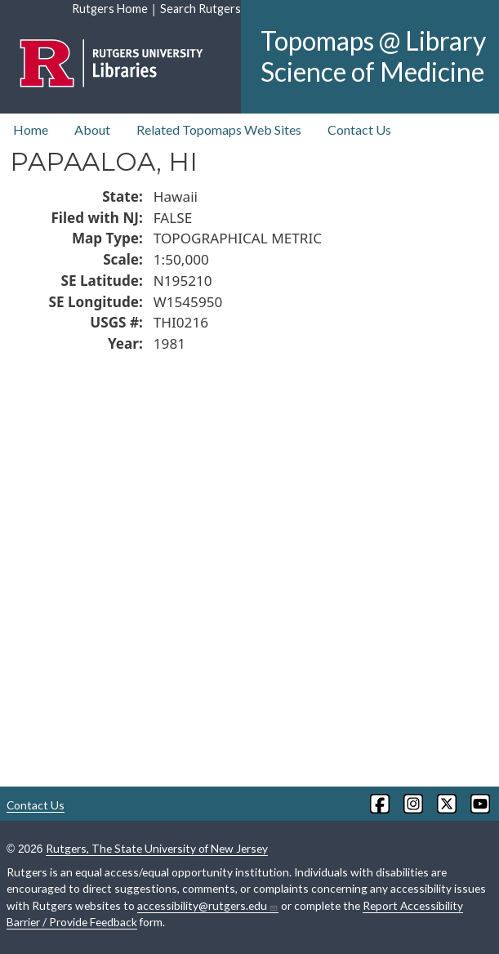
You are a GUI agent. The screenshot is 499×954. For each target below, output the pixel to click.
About (92, 129)
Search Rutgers (200, 9)
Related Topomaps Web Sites (218, 129)
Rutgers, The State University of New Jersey (157, 848)
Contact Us (359, 129)
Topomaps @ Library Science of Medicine (373, 56)
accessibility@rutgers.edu (207, 905)
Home (30, 129)
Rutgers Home (110, 9)
